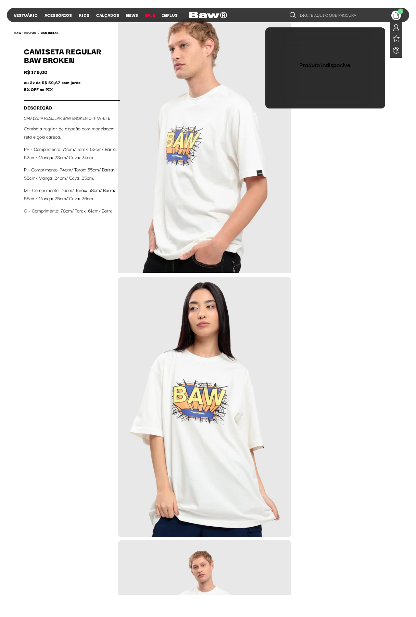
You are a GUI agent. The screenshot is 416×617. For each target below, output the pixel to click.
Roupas (30, 32)
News (132, 15)
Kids (84, 15)
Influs (170, 15)
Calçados (107, 15)
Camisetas (50, 32)
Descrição (40, 107)
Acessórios (58, 15)
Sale (150, 15)
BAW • (18, 32)
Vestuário (26, 15)
